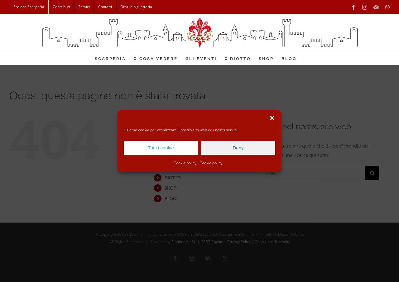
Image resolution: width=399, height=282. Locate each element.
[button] (272, 118)
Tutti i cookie (161, 147)
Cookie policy (185, 163)
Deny (238, 147)
